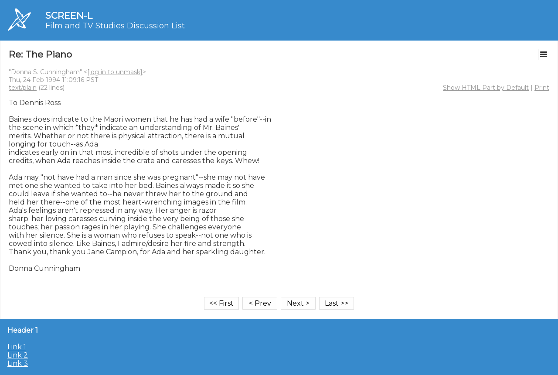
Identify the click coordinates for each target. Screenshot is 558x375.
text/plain (23, 88)
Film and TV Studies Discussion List (115, 26)
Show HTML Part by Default (486, 88)
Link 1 (16, 347)
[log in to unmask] (115, 72)
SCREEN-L (68, 15)
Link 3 (17, 363)
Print (541, 88)
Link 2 (17, 355)
